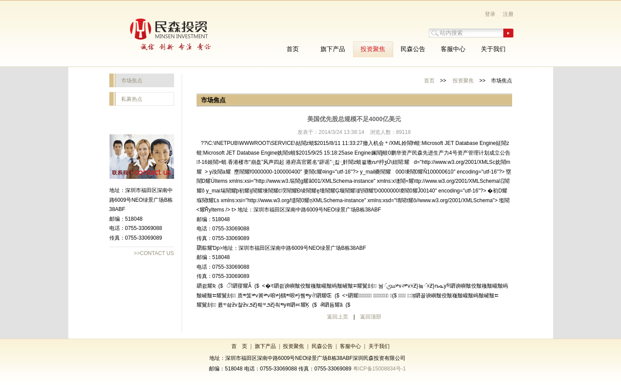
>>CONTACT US (154, 253)
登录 (490, 14)
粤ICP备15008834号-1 (379, 369)
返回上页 (337, 317)
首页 (429, 81)
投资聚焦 (463, 81)
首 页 (239, 346)
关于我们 (379, 346)
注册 (508, 14)
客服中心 (350, 346)
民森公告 (322, 346)
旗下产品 (265, 346)
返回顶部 (370, 317)
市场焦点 (131, 81)
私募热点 (131, 99)
